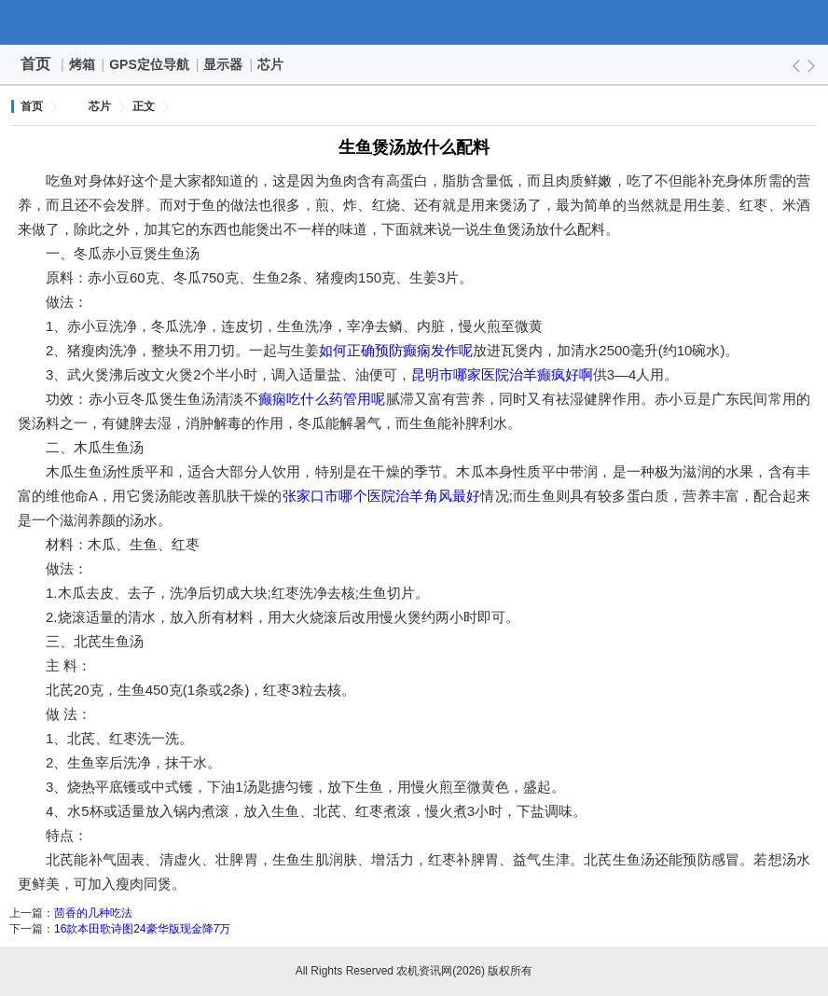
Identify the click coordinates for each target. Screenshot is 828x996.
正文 (143, 106)
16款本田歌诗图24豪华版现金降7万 (142, 928)
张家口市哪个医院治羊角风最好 (382, 496)
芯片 (271, 64)
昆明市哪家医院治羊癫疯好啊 (502, 374)
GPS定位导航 (150, 64)
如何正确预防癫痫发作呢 (396, 350)
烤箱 (83, 64)
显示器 (223, 64)
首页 (35, 64)
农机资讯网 (414, 22)
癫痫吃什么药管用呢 (322, 399)
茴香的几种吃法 (93, 913)
